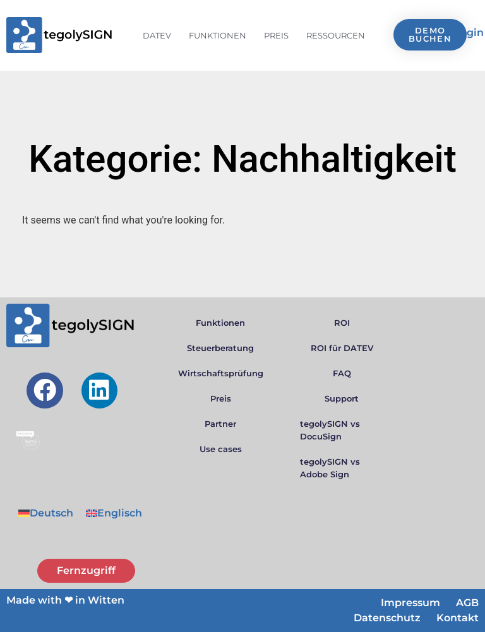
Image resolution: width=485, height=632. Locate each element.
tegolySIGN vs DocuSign (330, 430)
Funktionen (217, 35)
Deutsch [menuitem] (51, 513)
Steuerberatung (220, 348)
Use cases (221, 449)
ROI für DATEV (342, 348)
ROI (342, 323)
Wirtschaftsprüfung (220, 373)
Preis (276, 35)
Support (342, 398)
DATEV (157, 35)
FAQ (342, 373)
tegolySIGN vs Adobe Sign (330, 467)
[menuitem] (46, 513)
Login (469, 33)
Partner (220, 424)
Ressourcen (335, 35)
